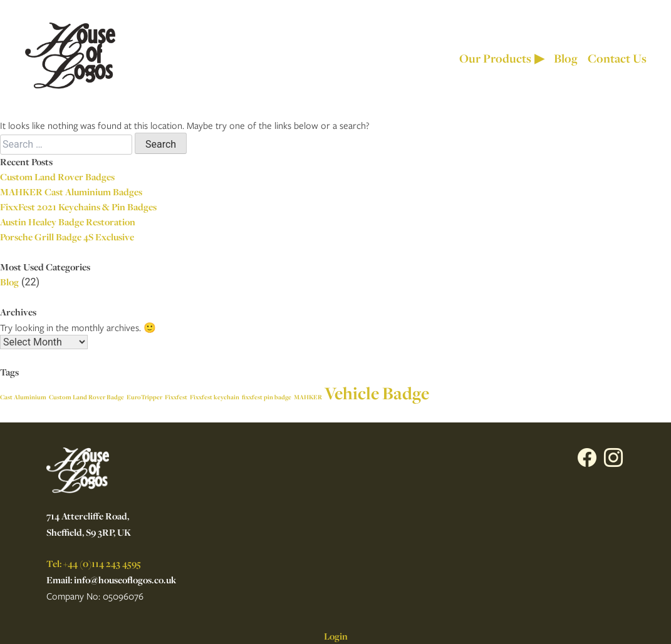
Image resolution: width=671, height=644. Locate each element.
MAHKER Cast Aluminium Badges (71, 191)
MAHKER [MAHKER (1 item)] (308, 397)
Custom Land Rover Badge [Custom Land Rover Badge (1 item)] (86, 397)
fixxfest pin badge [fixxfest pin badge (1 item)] (266, 397)
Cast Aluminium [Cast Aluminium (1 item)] (23, 397)
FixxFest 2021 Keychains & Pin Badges (78, 206)
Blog (566, 58)
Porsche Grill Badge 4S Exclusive (67, 236)
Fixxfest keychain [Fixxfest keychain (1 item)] (214, 397)
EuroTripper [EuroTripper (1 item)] (144, 397)
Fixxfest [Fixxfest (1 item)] (176, 397)
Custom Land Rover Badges (57, 176)
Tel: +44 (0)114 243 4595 (93, 563)
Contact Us (617, 58)
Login (336, 636)
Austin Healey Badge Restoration (67, 221)
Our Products (501, 58)
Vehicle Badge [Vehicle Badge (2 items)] (377, 393)
